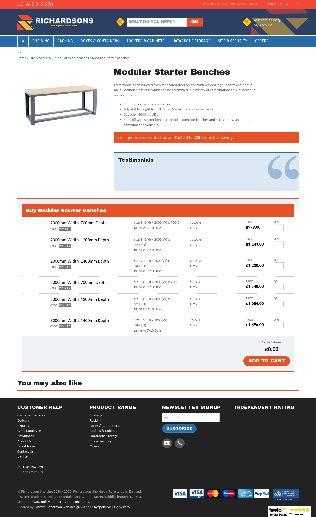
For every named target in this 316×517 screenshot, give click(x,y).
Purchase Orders (215, 4)
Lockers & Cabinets (145, 41)
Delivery (23, 420)
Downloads (25, 436)
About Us (24, 441)
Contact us (274, 4)
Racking (65, 41)
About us (292, 4)
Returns (23, 425)
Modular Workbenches (72, 58)
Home (21, 58)
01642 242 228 (37, 4)
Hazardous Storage (191, 41)
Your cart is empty (267, 20)
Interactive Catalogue (246, 4)
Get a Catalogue (29, 430)
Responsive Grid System (112, 507)
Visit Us (22, 456)
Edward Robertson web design (57, 507)
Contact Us (25, 451)
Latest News (26, 446)
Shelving (41, 41)
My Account (263, 25)
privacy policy (40, 501)
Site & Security (232, 41)
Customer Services (31, 415)
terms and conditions (73, 501)
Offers (261, 41)
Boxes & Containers (99, 41)
